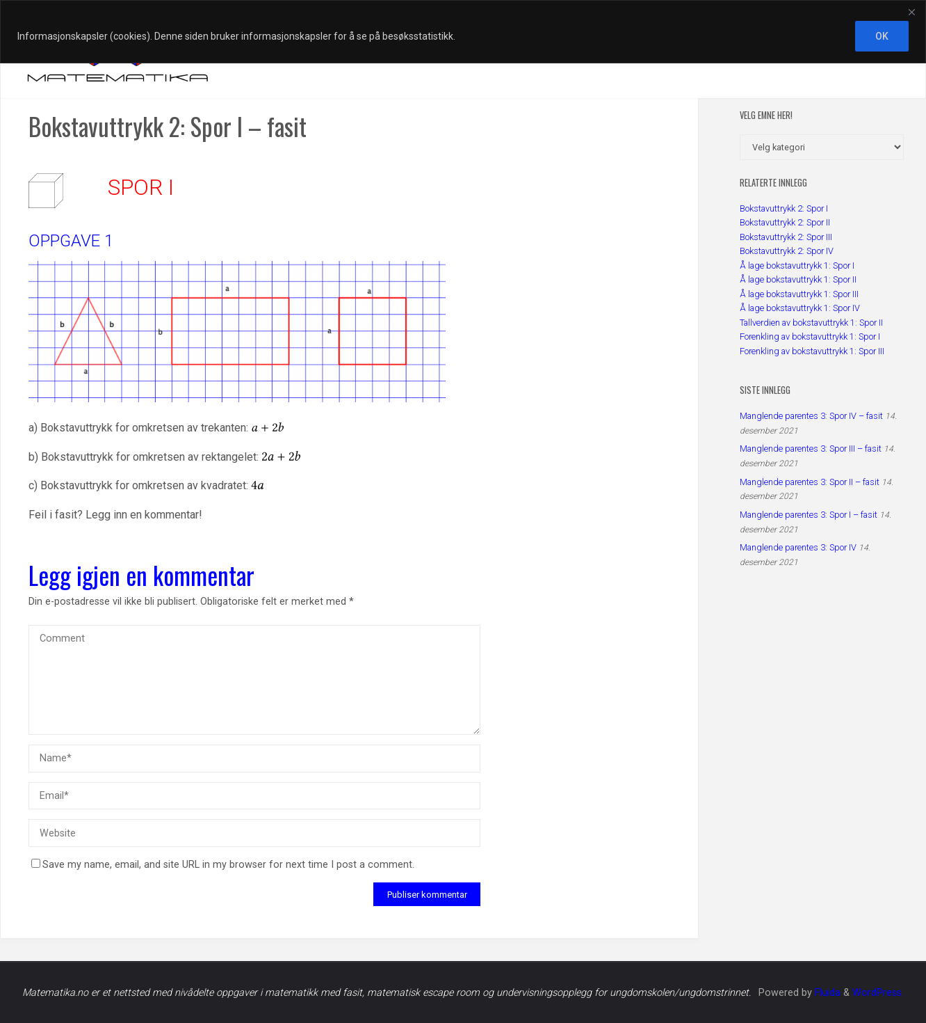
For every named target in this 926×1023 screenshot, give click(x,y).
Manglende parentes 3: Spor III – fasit (811, 448)
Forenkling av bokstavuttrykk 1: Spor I (810, 336)
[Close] (911, 11)
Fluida (826, 993)
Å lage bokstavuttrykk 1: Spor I (797, 265)
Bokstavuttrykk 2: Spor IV (787, 251)
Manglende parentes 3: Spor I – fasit (808, 514)
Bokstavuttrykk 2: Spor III (786, 237)
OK (881, 36)
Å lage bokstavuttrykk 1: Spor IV (800, 308)
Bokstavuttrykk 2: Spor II (785, 222)
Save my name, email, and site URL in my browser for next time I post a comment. (222, 865)
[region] (463, 31)
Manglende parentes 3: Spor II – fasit (809, 482)
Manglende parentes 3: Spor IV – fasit (811, 416)
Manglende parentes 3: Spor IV (798, 547)
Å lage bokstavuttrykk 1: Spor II (798, 279)
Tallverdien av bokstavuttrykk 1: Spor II (811, 322)
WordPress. (878, 993)
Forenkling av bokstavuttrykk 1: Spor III (812, 351)
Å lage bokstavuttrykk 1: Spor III (799, 294)
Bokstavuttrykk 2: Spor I (784, 208)
